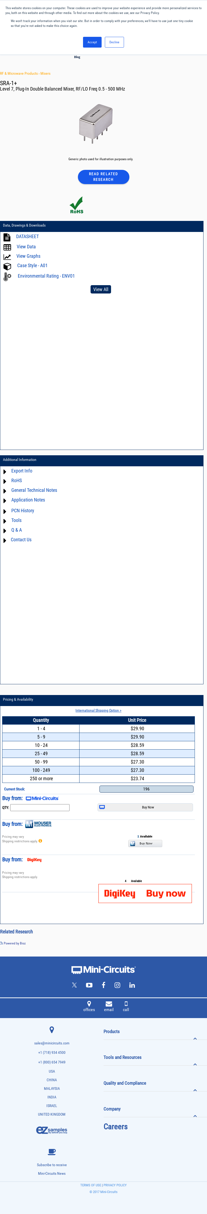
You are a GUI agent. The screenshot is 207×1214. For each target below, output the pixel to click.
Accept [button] (92, 42)
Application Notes (28, 500)
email (109, 1007)
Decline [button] (114, 42)
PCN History (22, 510)
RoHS (16, 480)
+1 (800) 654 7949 (51, 1062)
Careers (115, 1126)
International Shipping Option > (98, 710)
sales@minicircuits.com (52, 1043)
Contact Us (21, 539)
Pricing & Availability (18, 699)
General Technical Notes (34, 490)
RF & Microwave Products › (20, 73)
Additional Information (19, 459)
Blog (77, 57)
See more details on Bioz (190, 943)
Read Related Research (103, 177)
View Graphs (28, 256)
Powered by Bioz (13, 943)
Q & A (16, 530)
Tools (16, 520)
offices (89, 1007)
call (126, 1007)
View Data (26, 246)
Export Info (21, 471)
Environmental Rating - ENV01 (46, 276)
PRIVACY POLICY (115, 1185)
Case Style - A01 (32, 265)
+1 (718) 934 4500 (51, 1052)
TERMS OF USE (90, 1185)
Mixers (45, 73)
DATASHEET (27, 236)
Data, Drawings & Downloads (24, 225)
